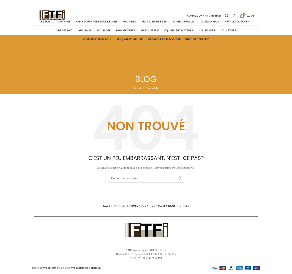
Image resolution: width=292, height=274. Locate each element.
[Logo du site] (52, 15)
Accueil (137, 88)
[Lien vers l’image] (146, 229)
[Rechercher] (227, 15)
